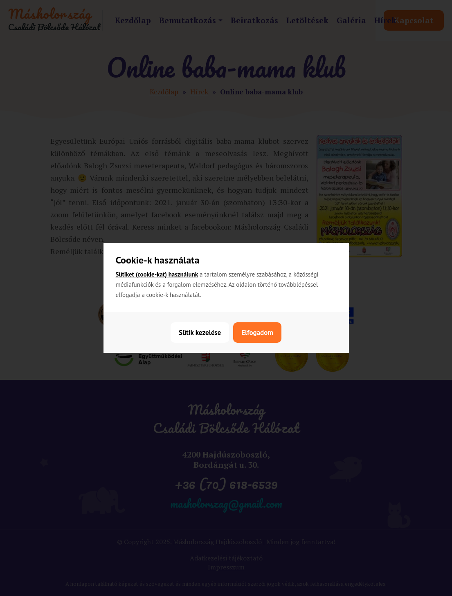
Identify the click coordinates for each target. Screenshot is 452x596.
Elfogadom (257, 332)
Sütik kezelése (200, 332)
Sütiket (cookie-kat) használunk (157, 274)
